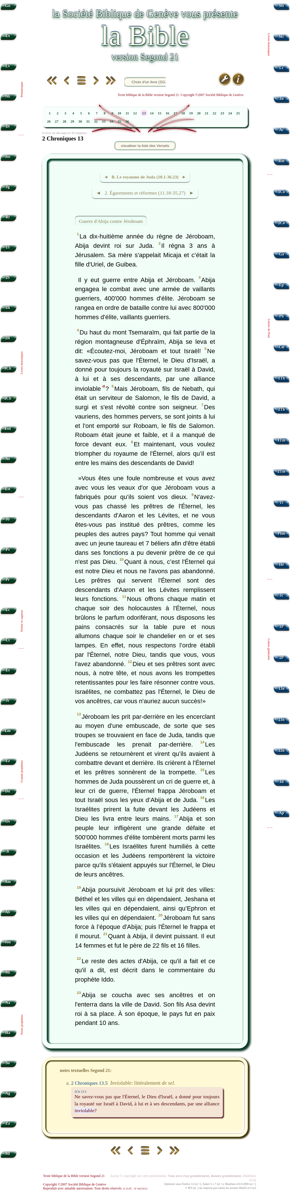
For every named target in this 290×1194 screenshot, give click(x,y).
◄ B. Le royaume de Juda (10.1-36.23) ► (145, 176)
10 (119, 113)
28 (64, 121)
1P (282, 626)
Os (7, 821)
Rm (282, 161)
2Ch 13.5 (80, 1091)
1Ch (7, 368)
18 (183, 113)
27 (57, 121)
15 (159, 113)
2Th (281, 409)
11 (127, 113)
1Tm (281, 440)
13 (144, 113)
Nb (7, 96)
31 (88, 121)
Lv (7, 66)
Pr (8, 579)
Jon (8, 942)
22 (214, 113)
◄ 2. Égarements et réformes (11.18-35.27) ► (145, 193)
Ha (7, 1033)
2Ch (7, 398)
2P (282, 658)
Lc (282, 68)
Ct (8, 640)
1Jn (282, 688)
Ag (7, 1093)
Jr (8, 700)
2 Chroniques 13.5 (89, 1083)
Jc (281, 595)
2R (7, 338)
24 (230, 113)
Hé (281, 564)
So (8, 1063)
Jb (8, 519)
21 (206, 113)
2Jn (282, 720)
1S (8, 247)
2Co (281, 223)
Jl (7, 851)
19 (191, 113)
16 (167, 113)
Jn (281, 99)
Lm (7, 731)
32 (96, 121)
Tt (281, 502)
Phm (281, 533)
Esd (8, 429)
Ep (281, 285)
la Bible (145, 35)
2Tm (281, 471)
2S (8, 278)
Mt (281, 6)
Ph (281, 316)
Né (7, 459)
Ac (281, 130)
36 (127, 121)
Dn (7, 791)
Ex (7, 36)
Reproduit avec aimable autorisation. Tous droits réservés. (95, 1188)
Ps (8, 549)
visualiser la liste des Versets (145, 146)
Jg (8, 187)
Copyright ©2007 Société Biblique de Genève (74, 1184)
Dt (8, 126)
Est (7, 489)
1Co (281, 192)
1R (7, 308)
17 (175, 113)
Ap (281, 813)
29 (72, 121)
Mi (7, 972)
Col (281, 347)
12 (135, 113)
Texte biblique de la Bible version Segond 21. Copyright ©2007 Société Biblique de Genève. (181, 95)
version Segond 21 (145, 57)
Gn (7, 6)
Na (7, 1003)
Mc (281, 37)
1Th (281, 378)
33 (104, 121)
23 (222, 113)
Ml (7, 1154)
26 (49, 121)
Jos (7, 157)
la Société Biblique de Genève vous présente (145, 13)
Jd (281, 782)
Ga (281, 254)
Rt (8, 217)
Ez (8, 761)
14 (151, 113)
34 (111, 121)
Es (8, 670)
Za (7, 1123)
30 (80, 121)
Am (8, 882)
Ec (8, 610)
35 (119, 121)
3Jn (282, 751)
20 (199, 113)
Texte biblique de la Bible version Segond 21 (74, 1176)
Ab (7, 912)
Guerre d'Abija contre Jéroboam (111, 221)
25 (238, 113)
